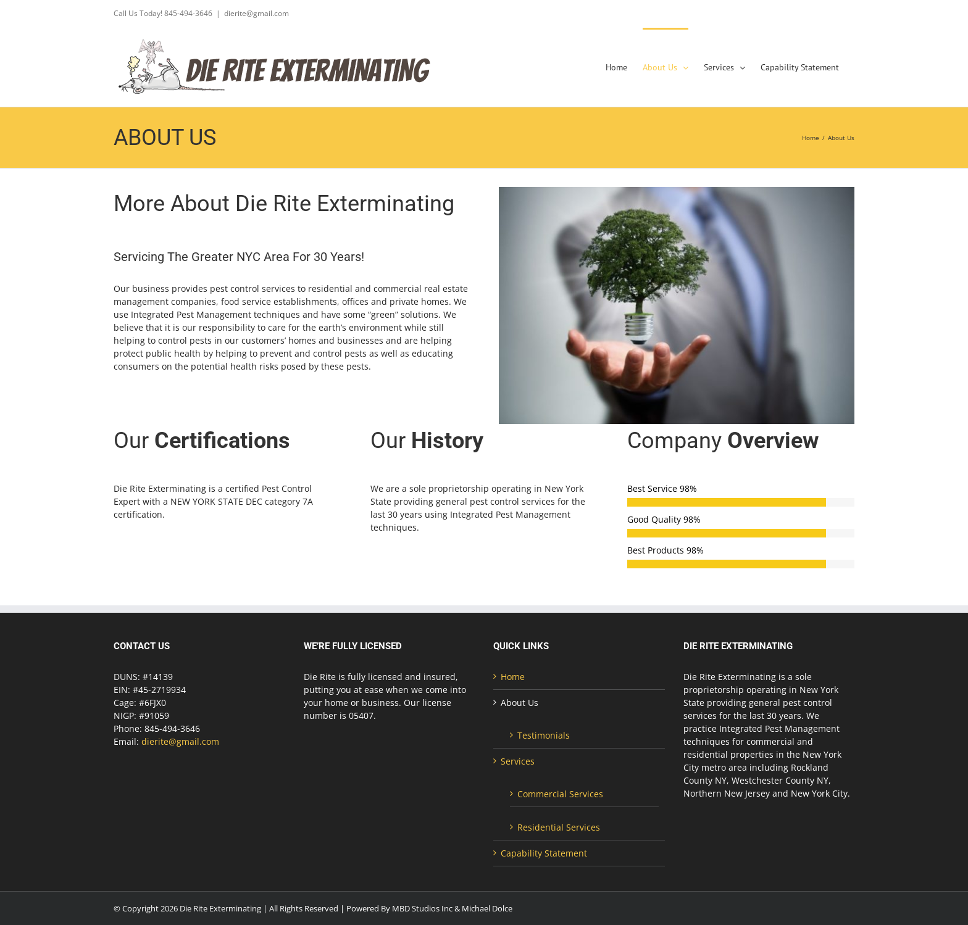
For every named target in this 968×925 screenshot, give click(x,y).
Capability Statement (544, 853)
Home (513, 676)
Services (518, 761)
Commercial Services (560, 794)
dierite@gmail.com (256, 13)
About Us (519, 702)
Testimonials (543, 735)
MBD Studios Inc (422, 908)
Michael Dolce (487, 908)
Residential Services (558, 827)
